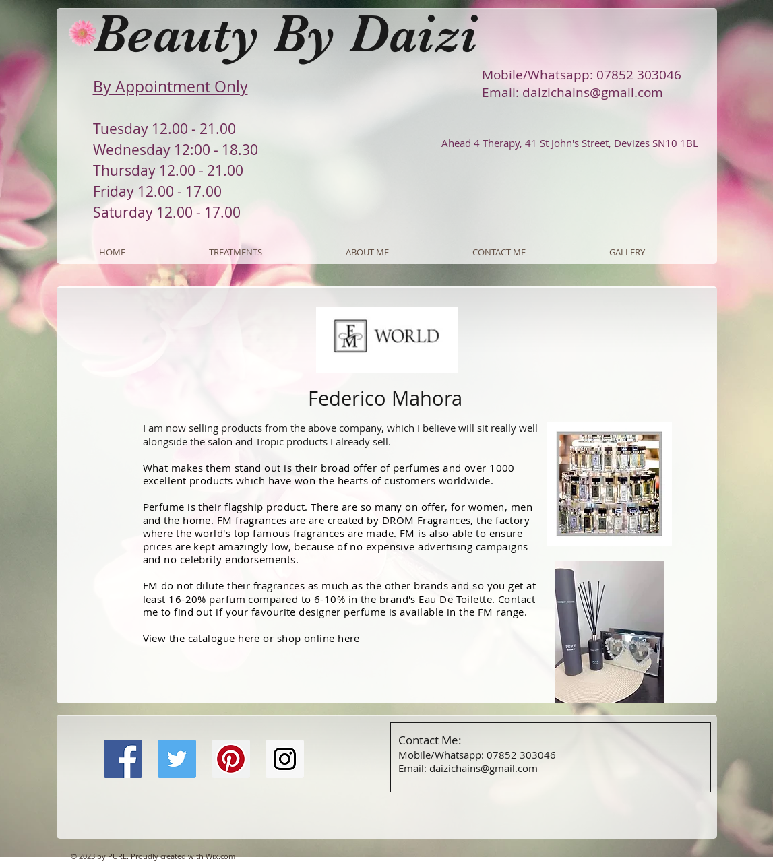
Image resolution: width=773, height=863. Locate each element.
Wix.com (220, 856)
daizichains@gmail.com (592, 92)
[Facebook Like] (188, 819)
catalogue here (224, 638)
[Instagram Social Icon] (285, 759)
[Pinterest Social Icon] (231, 759)
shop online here (318, 638)
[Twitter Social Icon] (177, 759)
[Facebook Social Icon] (123, 759)
